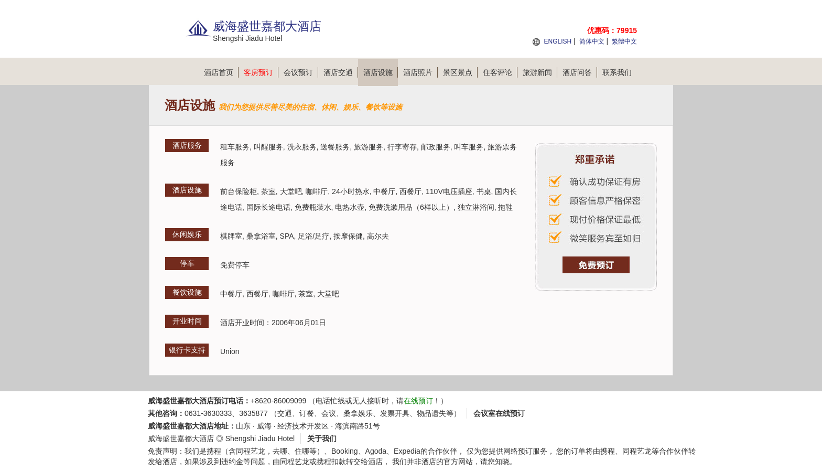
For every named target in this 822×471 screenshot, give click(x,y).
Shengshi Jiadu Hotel (260, 438)
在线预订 (418, 401)
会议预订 (301, 72)
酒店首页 (221, 72)
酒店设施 (380, 72)
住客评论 (500, 72)
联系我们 (617, 72)
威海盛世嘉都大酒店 (181, 438)
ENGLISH (557, 41)
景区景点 (460, 72)
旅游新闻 (540, 72)
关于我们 (322, 438)
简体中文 (591, 41)
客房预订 (261, 72)
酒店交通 (340, 72)
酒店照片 (420, 72)
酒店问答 (580, 72)
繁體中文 (624, 41)
